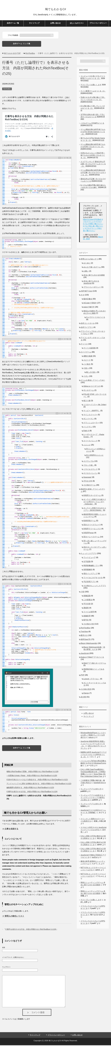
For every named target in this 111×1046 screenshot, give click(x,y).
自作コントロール (88, 324)
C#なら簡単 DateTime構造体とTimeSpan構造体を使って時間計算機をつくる (93, 772)
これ (66, 98)
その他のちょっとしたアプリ (94, 586)
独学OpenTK (86, 640)
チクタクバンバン (90, 474)
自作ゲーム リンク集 (21, 44)
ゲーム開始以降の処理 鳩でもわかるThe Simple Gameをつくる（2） (93, 132)
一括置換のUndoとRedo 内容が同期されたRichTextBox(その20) (32, 776)
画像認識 (86, 596)
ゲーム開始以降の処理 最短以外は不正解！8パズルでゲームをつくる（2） (93, 173)
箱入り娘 (86, 401)
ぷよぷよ (86, 446)
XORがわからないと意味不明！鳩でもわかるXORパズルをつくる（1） (93, 156)
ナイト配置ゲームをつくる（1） (93, 92)
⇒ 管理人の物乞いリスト (13, 917)
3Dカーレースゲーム (91, 537)
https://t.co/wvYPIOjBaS (92, 220)
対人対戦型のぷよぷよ (95, 456)
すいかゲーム (88, 391)
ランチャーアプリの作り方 (91, 790)
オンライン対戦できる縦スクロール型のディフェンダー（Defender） (94, 502)
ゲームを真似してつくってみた (93, 381)
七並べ (86, 369)
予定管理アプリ (89, 582)
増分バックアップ (90, 574)
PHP (82, 676)
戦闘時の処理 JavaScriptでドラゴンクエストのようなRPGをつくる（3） (93, 755)
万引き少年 (87, 482)
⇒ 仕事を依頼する (10, 829)
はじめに (86, 264)
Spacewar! (87, 478)
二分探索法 (87, 600)
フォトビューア (89, 558)
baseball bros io (100, 783)
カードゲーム (86, 353)
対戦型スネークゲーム (92, 496)
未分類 (83, 698)
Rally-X (86, 431)
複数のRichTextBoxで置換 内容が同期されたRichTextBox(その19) (32, 772)
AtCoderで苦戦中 (90, 304)
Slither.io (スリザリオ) (91, 387)
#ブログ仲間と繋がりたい (93, 224)
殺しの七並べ (91, 373)
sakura (91, 738)
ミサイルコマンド (90, 470)
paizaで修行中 (89, 308)
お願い (86, 272)
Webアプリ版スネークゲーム (94, 664)
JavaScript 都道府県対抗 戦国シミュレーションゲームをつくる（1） (93, 744)
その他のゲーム (89, 486)
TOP (12, 54)
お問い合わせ (55, 24)
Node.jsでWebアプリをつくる (92, 658)
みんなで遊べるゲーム (92, 268)
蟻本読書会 (87, 300)
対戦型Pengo (88, 533)
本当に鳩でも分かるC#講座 (94, 276)
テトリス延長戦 (89, 349)
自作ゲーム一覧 (13, 24)
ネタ (82, 296)
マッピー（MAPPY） (91, 411)
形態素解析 (87, 570)
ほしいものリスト (77, 24)
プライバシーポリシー (98, 24)
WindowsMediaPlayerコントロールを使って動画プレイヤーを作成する (93, 736)
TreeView (84, 632)
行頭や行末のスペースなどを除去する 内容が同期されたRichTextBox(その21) (37, 780)
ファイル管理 (88, 613)
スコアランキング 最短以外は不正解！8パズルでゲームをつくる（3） (93, 164)
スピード (86, 361)
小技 (82, 592)
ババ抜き (86, 365)
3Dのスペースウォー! (91, 525)
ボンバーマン (88, 419)
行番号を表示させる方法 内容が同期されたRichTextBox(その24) (32, 792)
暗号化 (86, 621)
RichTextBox (7, 89)
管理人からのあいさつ (89, 260)
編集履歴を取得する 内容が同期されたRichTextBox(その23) (30, 788)
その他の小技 (88, 625)
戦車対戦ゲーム (89, 521)
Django (86, 694)
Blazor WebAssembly (89, 644)
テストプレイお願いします (91, 85)
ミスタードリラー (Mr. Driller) (94, 405)
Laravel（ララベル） (91, 680)
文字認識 (86, 562)
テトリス (84, 345)
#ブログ (99, 222)
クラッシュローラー (91, 423)
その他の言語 (86, 690)
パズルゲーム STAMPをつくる (92, 124)
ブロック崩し (88, 466)
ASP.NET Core (86, 292)
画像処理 (86, 617)
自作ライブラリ (87, 328)
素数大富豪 (87, 357)
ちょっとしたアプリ (88, 554)
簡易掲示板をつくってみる (93, 670)
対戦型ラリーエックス (92, 529)
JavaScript (85, 654)
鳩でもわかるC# (55, 9)
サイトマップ (34, 24)
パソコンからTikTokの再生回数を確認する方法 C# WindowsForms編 (93, 764)
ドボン (86, 377)
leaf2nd (95, 858)
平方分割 (86, 604)
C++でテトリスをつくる (95, 318)
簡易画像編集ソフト (91, 566)
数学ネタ (84, 636)
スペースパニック (90, 441)
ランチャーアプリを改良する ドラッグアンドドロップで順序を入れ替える (93, 798)
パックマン (87, 427)
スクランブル (88, 462)
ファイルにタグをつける (93, 578)
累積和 (86, 608)
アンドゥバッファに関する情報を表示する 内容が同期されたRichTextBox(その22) (39, 784)
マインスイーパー (90, 415)
